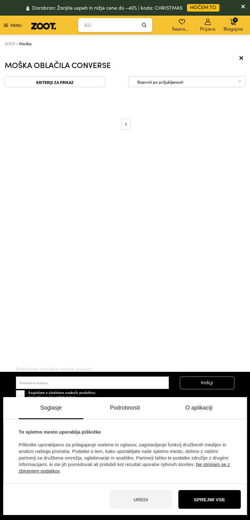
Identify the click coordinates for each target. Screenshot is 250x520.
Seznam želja (182, 25)
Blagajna (233, 24)
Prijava (207, 25)
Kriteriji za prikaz (55, 82)
